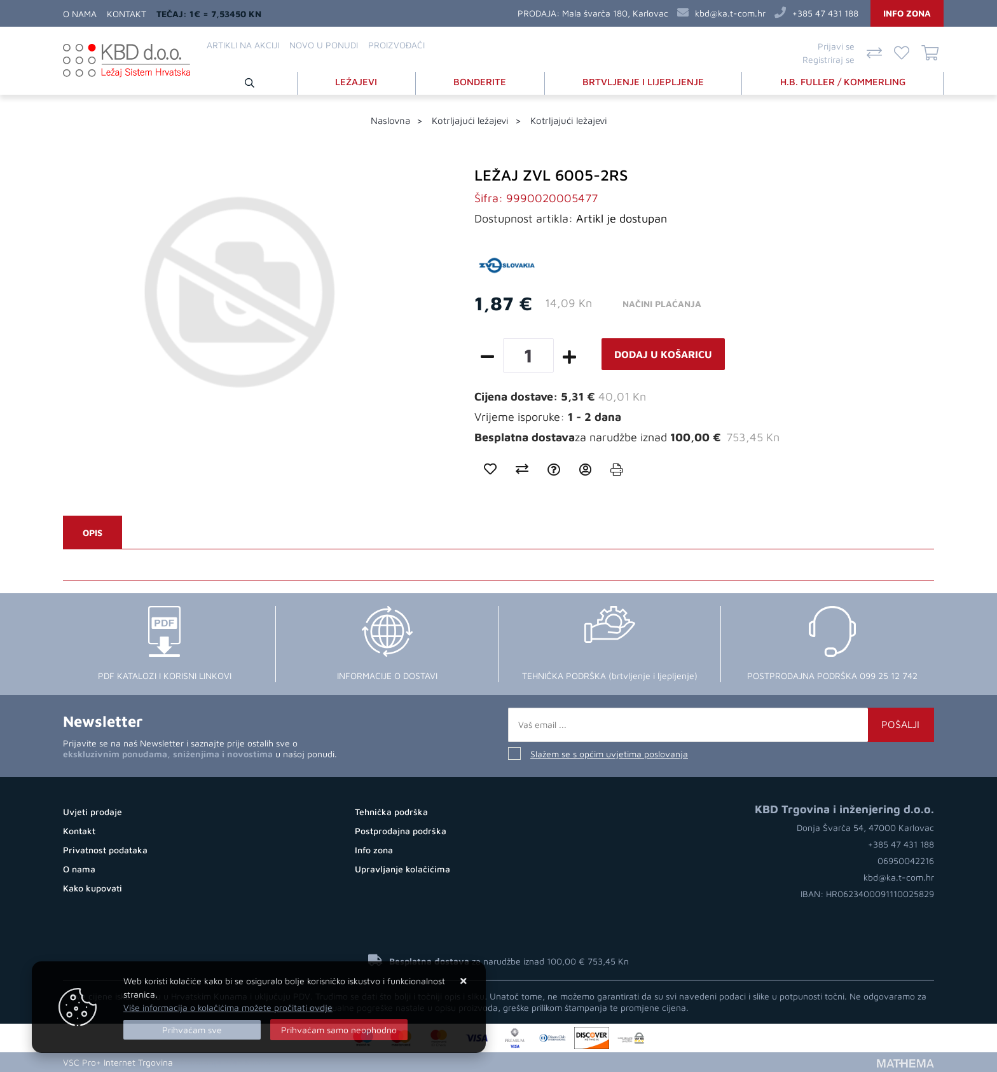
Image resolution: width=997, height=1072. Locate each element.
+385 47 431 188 (825, 13)
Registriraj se (828, 59)
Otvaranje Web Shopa (225, 1062)
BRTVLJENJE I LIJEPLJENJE (643, 81)
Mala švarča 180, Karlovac (615, 13)
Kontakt (126, 13)
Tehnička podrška (391, 811)
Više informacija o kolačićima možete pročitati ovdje (228, 1007)
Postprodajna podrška (400, 830)
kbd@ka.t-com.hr (730, 13)
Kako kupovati (92, 888)
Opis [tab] (92, 532)
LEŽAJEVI (356, 81)
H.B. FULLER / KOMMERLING (842, 81)
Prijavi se (836, 46)
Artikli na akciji (243, 44)
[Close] (192, 1030)
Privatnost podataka (105, 849)
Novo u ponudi (323, 44)
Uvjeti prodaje (92, 811)
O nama (80, 13)
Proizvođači (396, 44)
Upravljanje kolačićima (402, 868)
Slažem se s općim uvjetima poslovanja (609, 753)
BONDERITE (479, 81)
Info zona (907, 13)
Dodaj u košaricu (663, 354)
